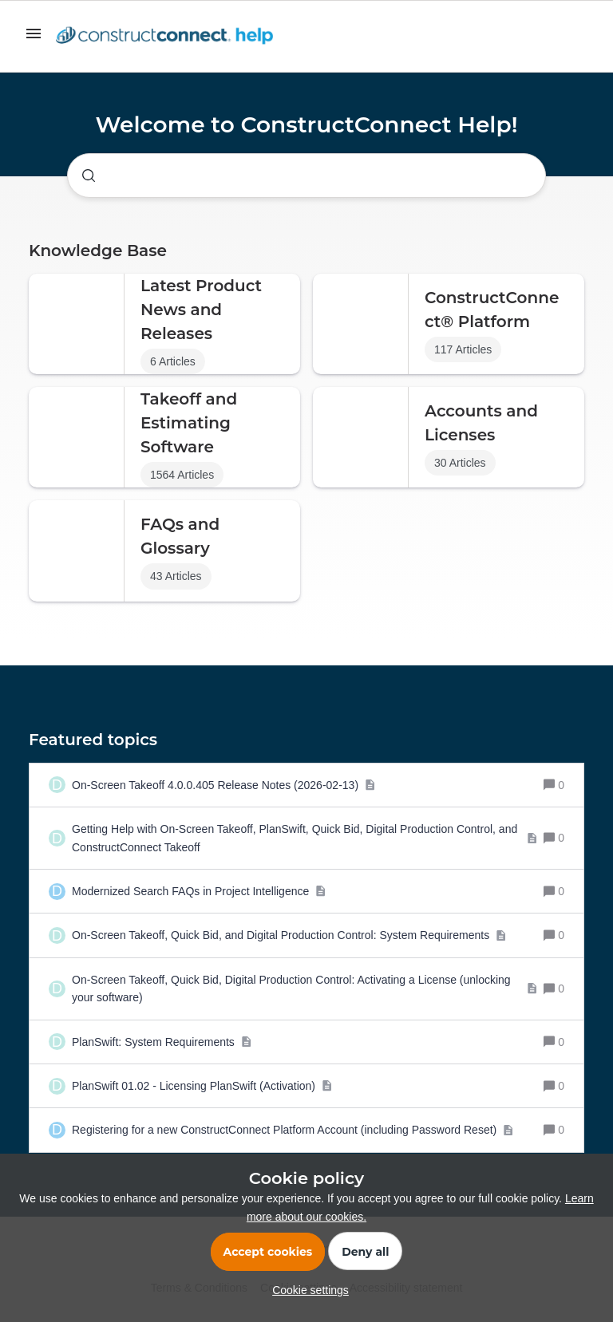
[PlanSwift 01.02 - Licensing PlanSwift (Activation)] (202, 1086)
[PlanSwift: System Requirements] (161, 1042)
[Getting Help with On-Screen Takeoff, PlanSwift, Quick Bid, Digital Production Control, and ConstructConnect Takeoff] (304, 838)
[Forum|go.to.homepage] (168, 37)
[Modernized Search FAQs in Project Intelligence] (199, 891)
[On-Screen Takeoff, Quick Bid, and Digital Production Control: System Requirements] (289, 935)
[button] (306, 1290)
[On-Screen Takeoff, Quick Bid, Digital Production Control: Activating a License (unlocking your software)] (304, 989)
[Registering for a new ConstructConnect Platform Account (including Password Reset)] (293, 1130)
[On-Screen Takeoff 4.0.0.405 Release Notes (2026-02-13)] (223, 785)
